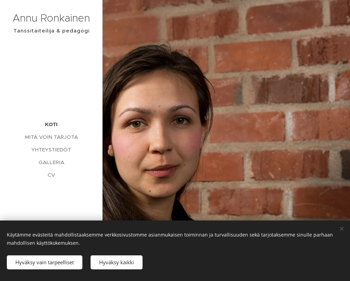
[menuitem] (51, 124)
